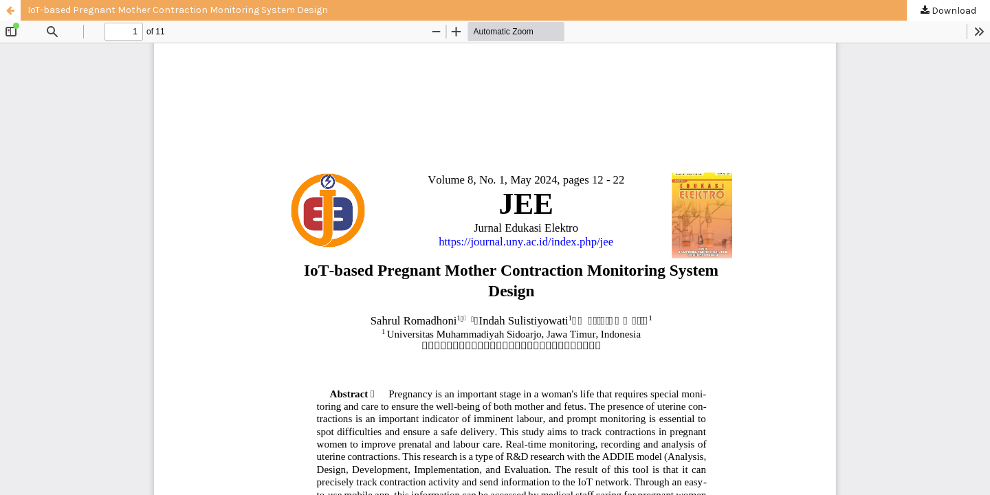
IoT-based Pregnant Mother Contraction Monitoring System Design (178, 10)
